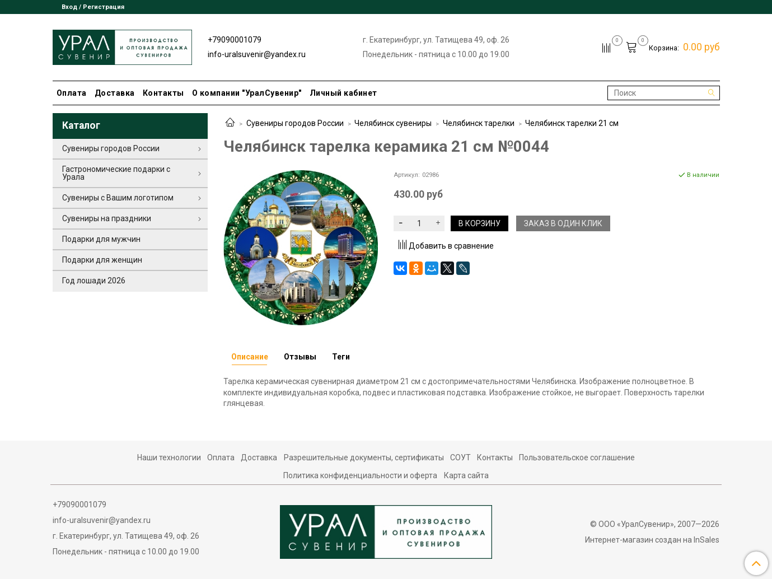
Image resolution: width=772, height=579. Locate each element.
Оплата (72, 92)
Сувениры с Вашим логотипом (118, 197)
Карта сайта (466, 475)
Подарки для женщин (102, 259)
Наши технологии (169, 457)
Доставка (115, 92)
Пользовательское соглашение (577, 457)
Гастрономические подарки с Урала (116, 173)
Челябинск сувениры (393, 123)
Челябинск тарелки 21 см (572, 123)
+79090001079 (234, 39)
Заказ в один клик (563, 223)
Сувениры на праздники (106, 218)
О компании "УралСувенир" (247, 92)
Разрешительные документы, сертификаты (364, 457)
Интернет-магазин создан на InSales (652, 540)
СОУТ (460, 457)
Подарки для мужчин (101, 239)
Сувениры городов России (295, 123)
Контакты (163, 92)
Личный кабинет (343, 92)
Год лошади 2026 (93, 280)
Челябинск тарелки (478, 123)
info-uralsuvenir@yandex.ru (257, 54)
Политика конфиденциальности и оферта (360, 475)
